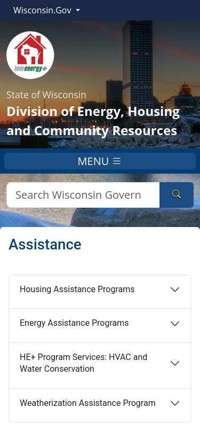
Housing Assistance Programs (77, 289)
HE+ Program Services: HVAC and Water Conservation (83, 363)
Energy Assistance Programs (74, 323)
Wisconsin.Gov (43, 10)
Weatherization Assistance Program (88, 403)
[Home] (30, 54)
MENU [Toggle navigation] (100, 161)
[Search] (83, 195)
